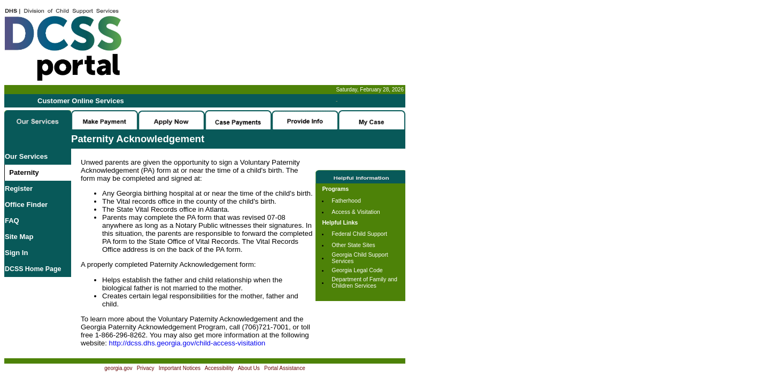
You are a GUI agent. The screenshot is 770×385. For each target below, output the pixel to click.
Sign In (16, 253)
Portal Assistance (284, 368)
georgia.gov (118, 368)
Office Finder (26, 205)
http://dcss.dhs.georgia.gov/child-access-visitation (187, 343)
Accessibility (219, 368)
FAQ (12, 221)
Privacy (146, 368)
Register (19, 188)
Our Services (26, 156)
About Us (249, 368)
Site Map (19, 237)
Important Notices (180, 368)
